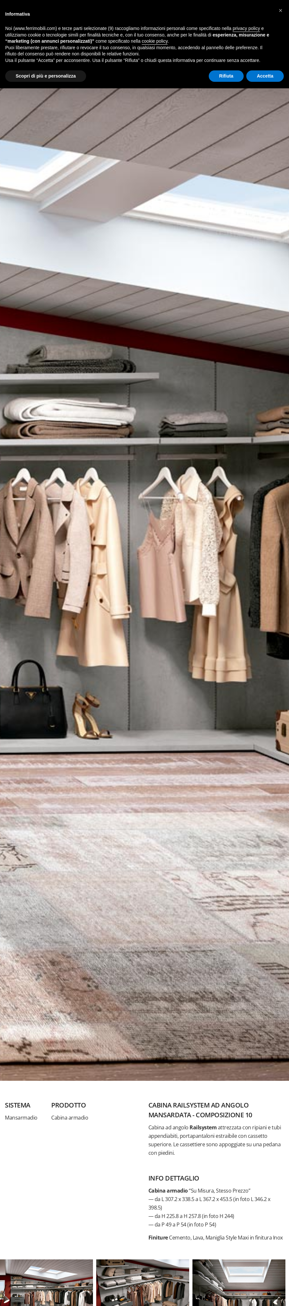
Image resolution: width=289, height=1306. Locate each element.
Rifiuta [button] (226, 76)
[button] (280, 10)
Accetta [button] (265, 76)
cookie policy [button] (155, 41)
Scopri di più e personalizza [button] (46, 76)
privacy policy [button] (246, 28)
